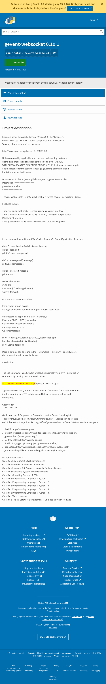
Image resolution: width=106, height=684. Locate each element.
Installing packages (32, 535)
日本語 (40, 653)
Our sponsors (72, 550)
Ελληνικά (77, 653)
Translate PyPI (32, 576)
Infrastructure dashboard (71, 539)
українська (66, 653)
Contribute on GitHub (32, 572)
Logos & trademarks (72, 546)
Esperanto (66, 656)
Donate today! (53, 611)
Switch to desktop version (53, 637)
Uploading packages (32, 539)
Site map (53, 627)
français (31, 653)
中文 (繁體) (37, 656)
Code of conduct (71, 576)
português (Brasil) (52, 653)
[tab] (53, 93)
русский (47, 656)
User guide (32, 543)
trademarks (77, 616)
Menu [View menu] (94, 20)
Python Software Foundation (55, 624)
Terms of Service (71, 568)
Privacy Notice (71, 580)
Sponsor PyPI (33, 580)
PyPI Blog (71, 535)
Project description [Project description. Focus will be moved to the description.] (14, 93)
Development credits (32, 583)
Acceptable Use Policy (71, 583)
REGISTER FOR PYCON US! (78, 8)
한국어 (75, 656)
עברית (56, 656)
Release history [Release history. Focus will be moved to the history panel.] (12, 109)
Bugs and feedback (33, 568)
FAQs (33, 550)
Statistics (72, 543)
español (22, 653)
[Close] (102, 4)
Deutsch (86, 653)
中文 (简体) (97, 653)
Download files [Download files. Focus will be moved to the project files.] (12, 117)
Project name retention (32, 546)
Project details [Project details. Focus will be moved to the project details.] (12, 101)
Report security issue (72, 572)
